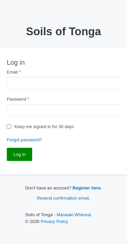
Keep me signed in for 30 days (44, 126)
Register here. (87, 187)
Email (14, 72)
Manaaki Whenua (74, 214)
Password (18, 99)
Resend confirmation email (63, 198)
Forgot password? (24, 139)
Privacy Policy (54, 221)
